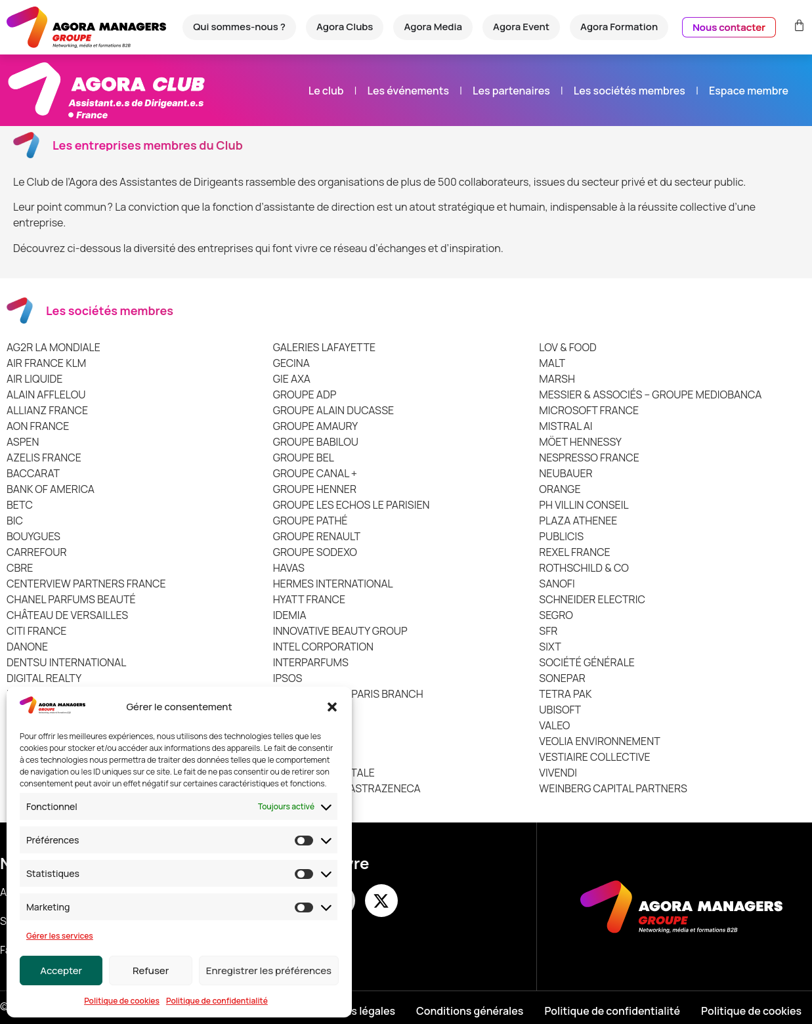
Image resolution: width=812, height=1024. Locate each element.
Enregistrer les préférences (268, 970)
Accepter (61, 970)
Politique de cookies (122, 1000)
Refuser (151, 970)
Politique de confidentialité (217, 1000)
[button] (332, 707)
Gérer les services (59, 935)
